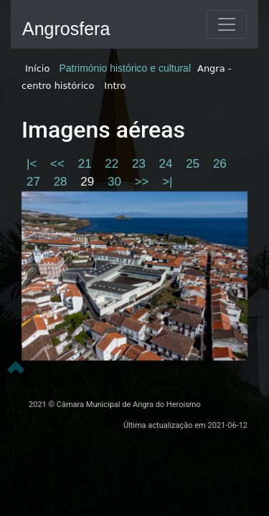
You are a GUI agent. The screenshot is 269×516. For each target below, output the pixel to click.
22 (113, 164)
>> (144, 181)
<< (59, 164)
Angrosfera (66, 29)
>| (167, 181)
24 (167, 164)
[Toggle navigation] (227, 24)
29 (89, 181)
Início (37, 68)
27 (35, 181)
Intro (115, 85)
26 (220, 164)
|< (33, 164)
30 (116, 181)
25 (194, 164)
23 (140, 164)
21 (86, 164)
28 (62, 181)
